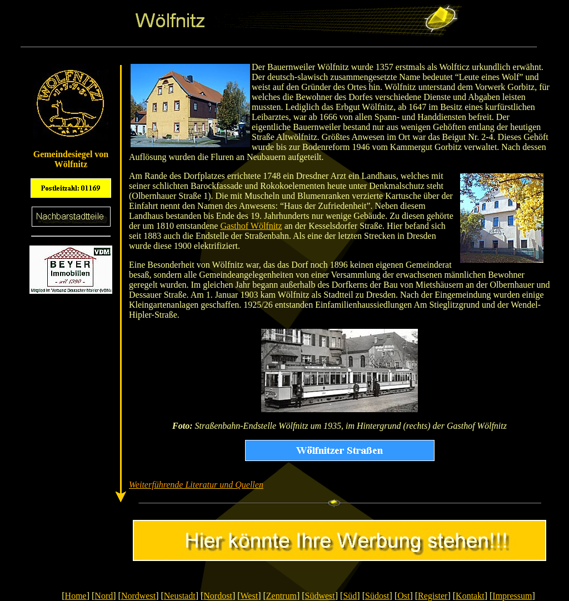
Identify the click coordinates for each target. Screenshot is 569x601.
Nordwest (138, 595)
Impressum (512, 595)
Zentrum (281, 595)
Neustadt (180, 595)
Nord (103, 595)
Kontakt (470, 595)
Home (76, 595)
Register (432, 595)
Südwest (320, 595)
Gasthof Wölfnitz (251, 226)
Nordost (217, 595)
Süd (350, 595)
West (249, 595)
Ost (403, 595)
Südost (377, 595)
